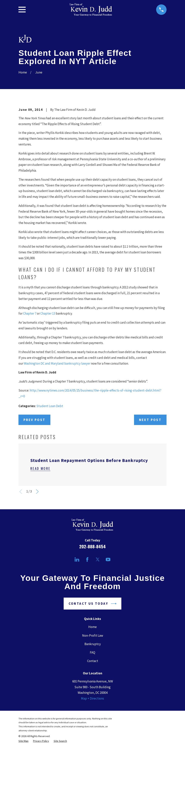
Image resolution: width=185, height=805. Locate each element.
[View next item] (37, 557)
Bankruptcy (92, 709)
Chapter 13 (47, 379)
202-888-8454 (92, 612)
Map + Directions (92, 764)
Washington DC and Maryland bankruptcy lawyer (57, 429)
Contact (92, 726)
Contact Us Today (93, 669)
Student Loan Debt (49, 471)
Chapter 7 (29, 379)
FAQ (92, 718)
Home (92, 692)
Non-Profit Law (92, 701)
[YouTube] (108, 625)
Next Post (150, 485)
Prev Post (34, 485)
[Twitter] (97, 625)
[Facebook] (87, 625)
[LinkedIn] (77, 625)
